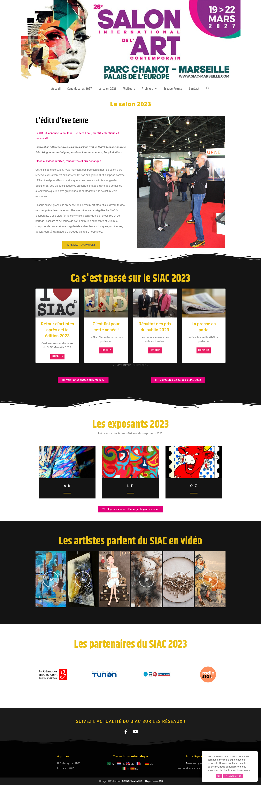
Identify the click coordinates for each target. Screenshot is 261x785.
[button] (38, 579)
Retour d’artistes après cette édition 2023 (57, 329)
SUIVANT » (140, 365)
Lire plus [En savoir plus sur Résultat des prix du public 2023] (155, 350)
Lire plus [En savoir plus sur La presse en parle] (203, 350)
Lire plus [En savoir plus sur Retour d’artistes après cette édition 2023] (57, 356)
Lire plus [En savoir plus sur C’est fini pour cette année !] (106, 350)
